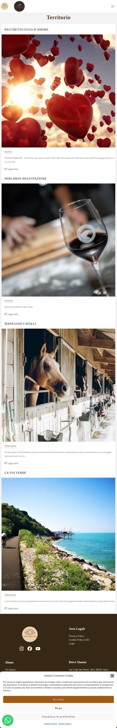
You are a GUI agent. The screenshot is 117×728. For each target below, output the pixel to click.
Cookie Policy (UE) (79, 639)
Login (72, 643)
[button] (112, 675)
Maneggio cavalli (20, 323)
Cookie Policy (50, 724)
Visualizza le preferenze (58, 716)
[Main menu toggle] (112, 6)
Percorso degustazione (26, 178)
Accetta (58, 699)
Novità (8, 152)
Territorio (10, 446)
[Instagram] (21, 648)
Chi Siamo (10, 669)
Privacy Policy (65, 724)
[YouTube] (38, 648)
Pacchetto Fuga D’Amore (27, 29)
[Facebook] (29, 648)
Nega (58, 708)
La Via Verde (15, 472)
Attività (9, 301)
